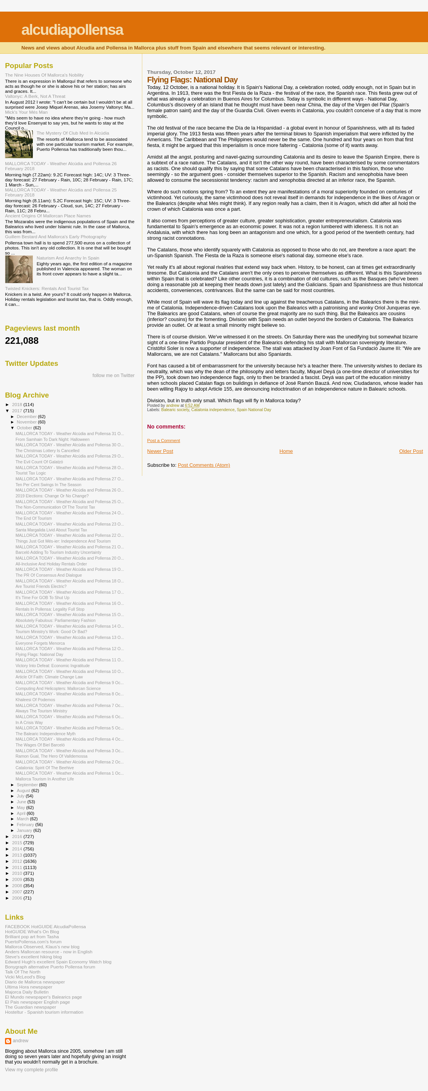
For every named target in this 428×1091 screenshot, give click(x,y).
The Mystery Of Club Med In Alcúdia (73, 132)
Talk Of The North (23, 971)
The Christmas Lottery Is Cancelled (47, 450)
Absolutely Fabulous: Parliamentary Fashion (55, 620)
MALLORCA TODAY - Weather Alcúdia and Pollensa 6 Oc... (69, 716)
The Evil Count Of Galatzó (39, 461)
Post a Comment (163, 440)
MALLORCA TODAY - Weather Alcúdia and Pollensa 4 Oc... (69, 739)
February (26, 824)
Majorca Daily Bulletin (27, 991)
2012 (17, 861)
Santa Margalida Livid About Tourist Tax (51, 530)
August (24, 790)
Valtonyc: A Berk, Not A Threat (35, 96)
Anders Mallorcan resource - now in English (48, 951)
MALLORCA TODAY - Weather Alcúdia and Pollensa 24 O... (69, 512)
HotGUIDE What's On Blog (32, 931)
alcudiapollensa (72, 29)
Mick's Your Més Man (26, 111)
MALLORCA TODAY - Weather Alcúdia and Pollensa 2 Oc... (69, 762)
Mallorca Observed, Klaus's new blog (42, 946)
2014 (17, 848)
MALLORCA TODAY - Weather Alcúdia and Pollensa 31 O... (69, 433)
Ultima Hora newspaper (28, 986)
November (27, 422)
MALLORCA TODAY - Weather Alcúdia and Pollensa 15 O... (69, 614)
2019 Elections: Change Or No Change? (52, 495)
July (21, 796)
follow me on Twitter (113, 375)
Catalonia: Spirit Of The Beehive (44, 767)
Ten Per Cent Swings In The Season (48, 484)
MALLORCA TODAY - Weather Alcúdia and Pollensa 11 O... (69, 659)
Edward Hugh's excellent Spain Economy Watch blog (58, 961)
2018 (17, 404)
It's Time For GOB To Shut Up (42, 597)
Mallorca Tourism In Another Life (44, 779)
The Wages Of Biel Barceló (40, 745)
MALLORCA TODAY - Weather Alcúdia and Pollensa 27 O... (69, 478)
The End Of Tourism (33, 518)
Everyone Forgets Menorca (40, 643)
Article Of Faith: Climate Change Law (49, 676)
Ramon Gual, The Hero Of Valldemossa (51, 756)
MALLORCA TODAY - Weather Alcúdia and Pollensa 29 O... (69, 456)
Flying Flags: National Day (39, 654)
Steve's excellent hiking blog (33, 956)
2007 (17, 891)
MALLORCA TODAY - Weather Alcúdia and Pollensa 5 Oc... (69, 728)
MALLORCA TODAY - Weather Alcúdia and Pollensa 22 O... (69, 535)
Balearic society (175, 410)
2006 (17, 897)
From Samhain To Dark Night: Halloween (52, 439)
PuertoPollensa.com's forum (33, 941)
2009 (17, 879)
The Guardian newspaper (30, 1006)
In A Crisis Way (29, 722)
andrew (21, 1040)
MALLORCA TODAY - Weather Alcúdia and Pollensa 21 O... (69, 547)
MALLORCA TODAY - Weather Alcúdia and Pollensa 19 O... (69, 569)
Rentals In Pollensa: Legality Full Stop (49, 609)
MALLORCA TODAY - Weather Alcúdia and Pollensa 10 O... (69, 671)
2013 (17, 854)
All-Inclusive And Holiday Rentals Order (51, 564)
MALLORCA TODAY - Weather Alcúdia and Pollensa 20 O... (69, 558)
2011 (17, 867)
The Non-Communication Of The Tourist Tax (55, 507)
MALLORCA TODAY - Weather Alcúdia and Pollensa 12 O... (69, 648)
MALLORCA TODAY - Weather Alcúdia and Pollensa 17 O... (69, 592)
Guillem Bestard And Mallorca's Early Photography (55, 236)
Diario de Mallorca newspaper (35, 981)
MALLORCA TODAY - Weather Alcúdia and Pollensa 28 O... (69, 467)
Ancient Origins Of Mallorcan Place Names (48, 215)
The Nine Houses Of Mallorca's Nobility (44, 74)
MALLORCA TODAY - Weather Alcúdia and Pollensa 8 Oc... (69, 693)
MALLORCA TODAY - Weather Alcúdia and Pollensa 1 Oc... (69, 773)
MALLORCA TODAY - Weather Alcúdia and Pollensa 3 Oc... (69, 750)
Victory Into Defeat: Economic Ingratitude (52, 665)
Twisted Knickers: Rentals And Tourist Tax (47, 288)
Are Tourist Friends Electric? (41, 586)
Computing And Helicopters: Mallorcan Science (58, 688)
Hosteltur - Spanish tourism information (44, 1011)
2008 (17, 885)
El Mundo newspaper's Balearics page (43, 996)
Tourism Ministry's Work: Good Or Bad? (51, 631)
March (23, 818)
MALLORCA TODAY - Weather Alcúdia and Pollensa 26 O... (69, 490)
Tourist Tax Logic (30, 473)
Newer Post (160, 451)
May (21, 807)
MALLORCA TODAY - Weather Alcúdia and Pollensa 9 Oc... (69, 682)
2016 (17, 836)
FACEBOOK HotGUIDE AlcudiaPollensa (45, 926)
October (25, 427)
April (22, 813)
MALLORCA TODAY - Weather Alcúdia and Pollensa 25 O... (69, 501)
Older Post (411, 451)
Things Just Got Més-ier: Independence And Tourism (63, 541)
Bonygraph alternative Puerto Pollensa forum (50, 966)
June (22, 801)
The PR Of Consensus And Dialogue (48, 575)
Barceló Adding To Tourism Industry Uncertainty (58, 552)
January (25, 830)
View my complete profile (31, 1069)
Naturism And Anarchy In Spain (68, 257)
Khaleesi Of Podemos (35, 699)
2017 (17, 410)
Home (286, 451)
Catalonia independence (213, 410)
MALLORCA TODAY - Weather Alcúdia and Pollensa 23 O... (69, 524)
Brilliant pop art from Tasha (32, 936)
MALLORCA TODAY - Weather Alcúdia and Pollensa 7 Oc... (69, 705)
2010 (17, 873)
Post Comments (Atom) (204, 465)
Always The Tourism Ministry (41, 711)
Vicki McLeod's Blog (25, 976)
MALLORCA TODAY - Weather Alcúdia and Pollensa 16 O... (69, 603)
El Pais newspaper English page (37, 1001)
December (27, 416)
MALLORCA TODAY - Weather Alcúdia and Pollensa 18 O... (69, 581)
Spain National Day (254, 410)
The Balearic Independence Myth (45, 733)
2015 (17, 842)
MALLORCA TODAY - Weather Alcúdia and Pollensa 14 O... (69, 626)
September (28, 784)
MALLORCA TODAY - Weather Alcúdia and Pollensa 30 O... (69, 444)
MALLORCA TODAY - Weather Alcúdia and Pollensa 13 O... (69, 637)
